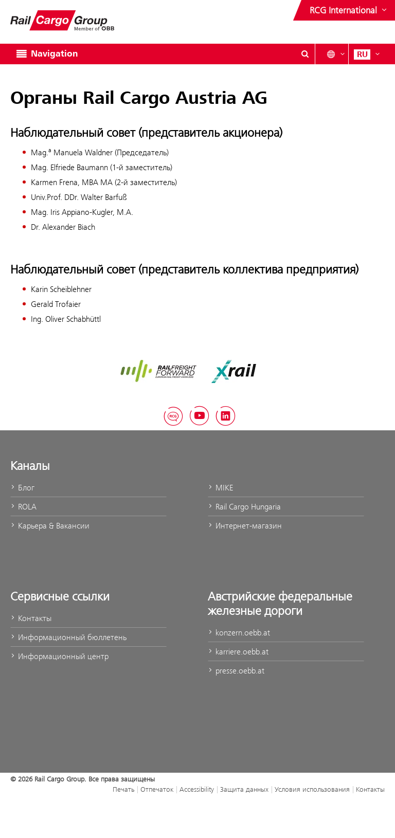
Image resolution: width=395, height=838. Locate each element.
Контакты (30, 618)
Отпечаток (156, 789)
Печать (123, 789)
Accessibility (196, 789)
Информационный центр (59, 656)
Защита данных (244, 789)
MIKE (220, 488)
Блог (22, 488)
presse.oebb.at (236, 671)
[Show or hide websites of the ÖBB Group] (349, 10)
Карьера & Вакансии (49, 526)
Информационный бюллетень (68, 637)
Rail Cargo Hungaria (244, 507)
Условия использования (312, 789)
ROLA (23, 507)
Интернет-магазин (245, 526)
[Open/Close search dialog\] (305, 54)
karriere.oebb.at (238, 652)
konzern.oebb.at (239, 632)
